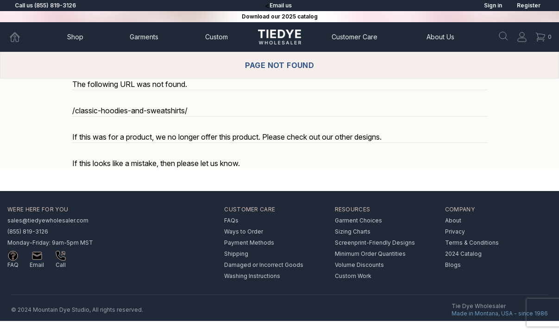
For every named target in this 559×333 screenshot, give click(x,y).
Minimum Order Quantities (370, 253)
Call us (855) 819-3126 (45, 5)
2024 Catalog (463, 253)
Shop (75, 37)
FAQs (231, 220)
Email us (281, 5)
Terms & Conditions (472, 242)
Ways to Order (243, 231)
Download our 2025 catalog (280, 16)
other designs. (358, 137)
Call (61, 264)
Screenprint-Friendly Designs (375, 242)
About (440, 37)
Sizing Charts (353, 231)
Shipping (236, 253)
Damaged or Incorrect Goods (263, 264)
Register (528, 5)
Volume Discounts (359, 264)
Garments (144, 37)
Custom (216, 37)
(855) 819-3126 (27, 231)
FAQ (13, 264)
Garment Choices (358, 220)
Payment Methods (249, 242)
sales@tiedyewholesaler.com (47, 220)
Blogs (453, 264)
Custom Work (353, 275)
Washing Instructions (252, 275)
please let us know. (208, 163)
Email (37, 264)
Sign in (493, 5)
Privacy (455, 231)
